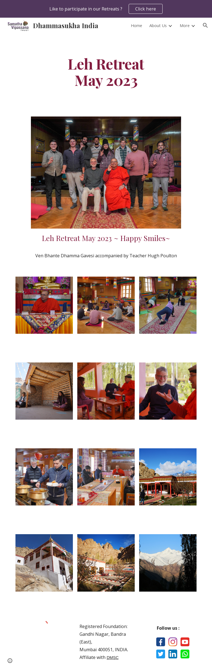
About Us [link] (158, 25)
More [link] (185, 25)
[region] (106, 9)
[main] (105, 71)
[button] (205, 25)
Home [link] (136, 25)
